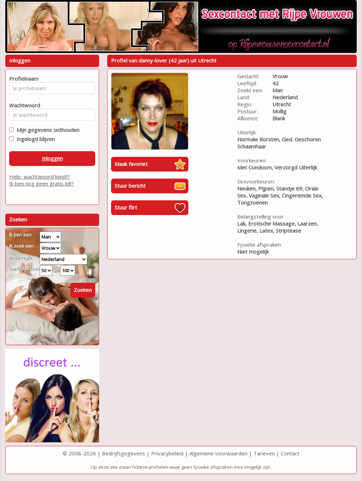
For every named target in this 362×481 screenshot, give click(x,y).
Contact (290, 453)
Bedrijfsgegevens (123, 453)
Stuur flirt (126, 207)
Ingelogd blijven (34, 138)
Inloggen (52, 158)
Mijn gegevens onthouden (46, 129)
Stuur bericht (130, 185)
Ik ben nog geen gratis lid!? (41, 183)
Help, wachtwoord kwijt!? (39, 176)
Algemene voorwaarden (218, 453)
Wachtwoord (22, 105)
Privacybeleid (167, 453)
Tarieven (264, 453)
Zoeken (83, 289)
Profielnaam (22, 78)
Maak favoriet (131, 163)
